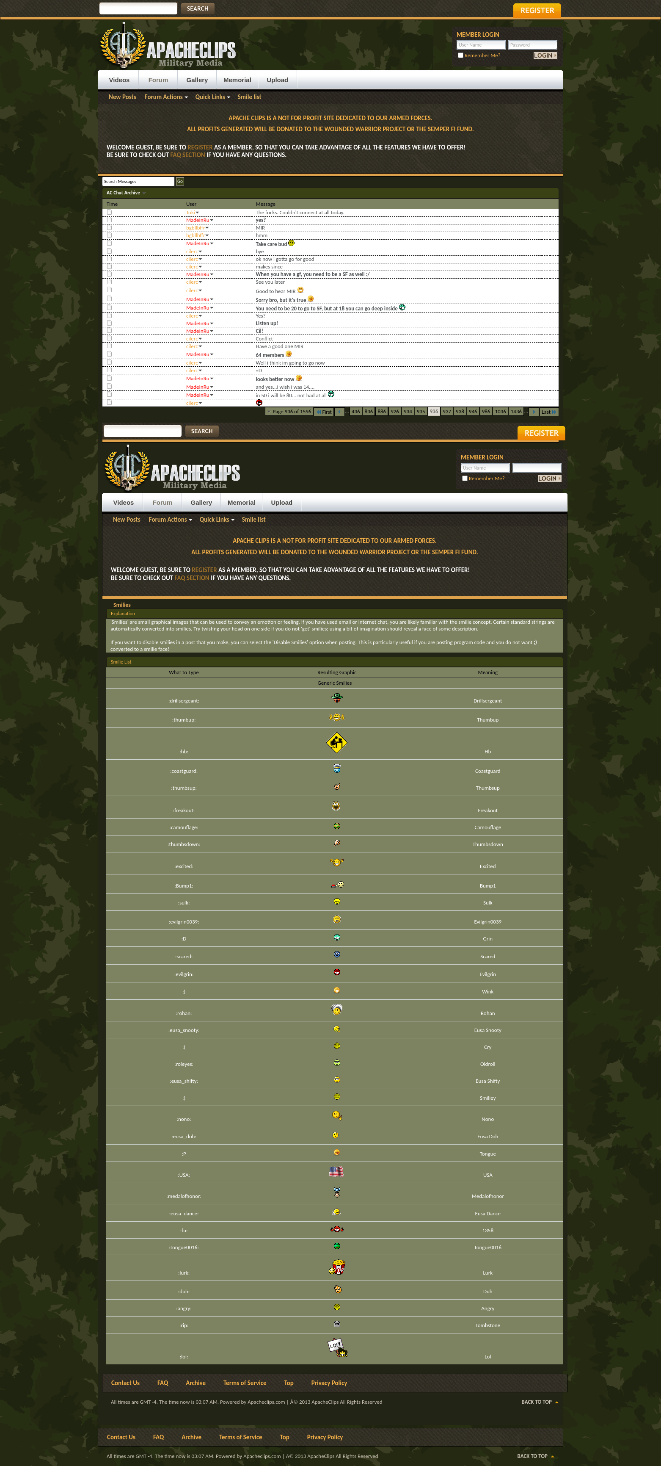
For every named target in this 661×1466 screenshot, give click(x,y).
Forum (158, 79)
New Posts (122, 97)
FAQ (162, 1383)
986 (486, 411)
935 (421, 411)
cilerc (192, 251)
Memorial (237, 79)
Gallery (197, 79)
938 (460, 411)
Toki (190, 212)
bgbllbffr (195, 227)
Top (289, 1383)
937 (447, 411)
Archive (196, 1383)
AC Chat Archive (124, 193)
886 (381, 411)
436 (356, 411)
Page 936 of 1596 (292, 411)
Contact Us (125, 1383)
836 (369, 411)
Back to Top (537, 1402)
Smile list (250, 97)
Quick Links (210, 97)
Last (549, 412)
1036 (500, 411)
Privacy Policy (329, 1383)
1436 (516, 411)
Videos (119, 79)
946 (473, 411)
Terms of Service (245, 1383)
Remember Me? (479, 55)
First (324, 412)
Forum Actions (164, 97)
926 (395, 411)
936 (434, 411)
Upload (277, 79)
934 (408, 411)
